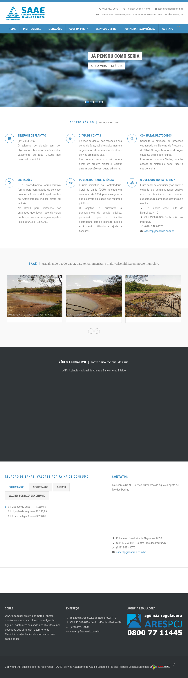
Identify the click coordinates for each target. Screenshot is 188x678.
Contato (167, 29)
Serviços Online (106, 29)
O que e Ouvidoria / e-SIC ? (157, 180)
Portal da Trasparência (139, 29)
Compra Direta (78, 29)
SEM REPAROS (40, 487)
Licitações (55, 29)
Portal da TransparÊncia (96, 180)
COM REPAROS (16, 487)
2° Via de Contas (90, 135)
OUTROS (61, 487)
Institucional (32, 29)
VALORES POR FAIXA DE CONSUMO (27, 495)
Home (12, 29)
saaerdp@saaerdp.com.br (170, 9)
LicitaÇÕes (25, 180)
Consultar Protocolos (156, 135)
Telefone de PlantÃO (32, 135)
